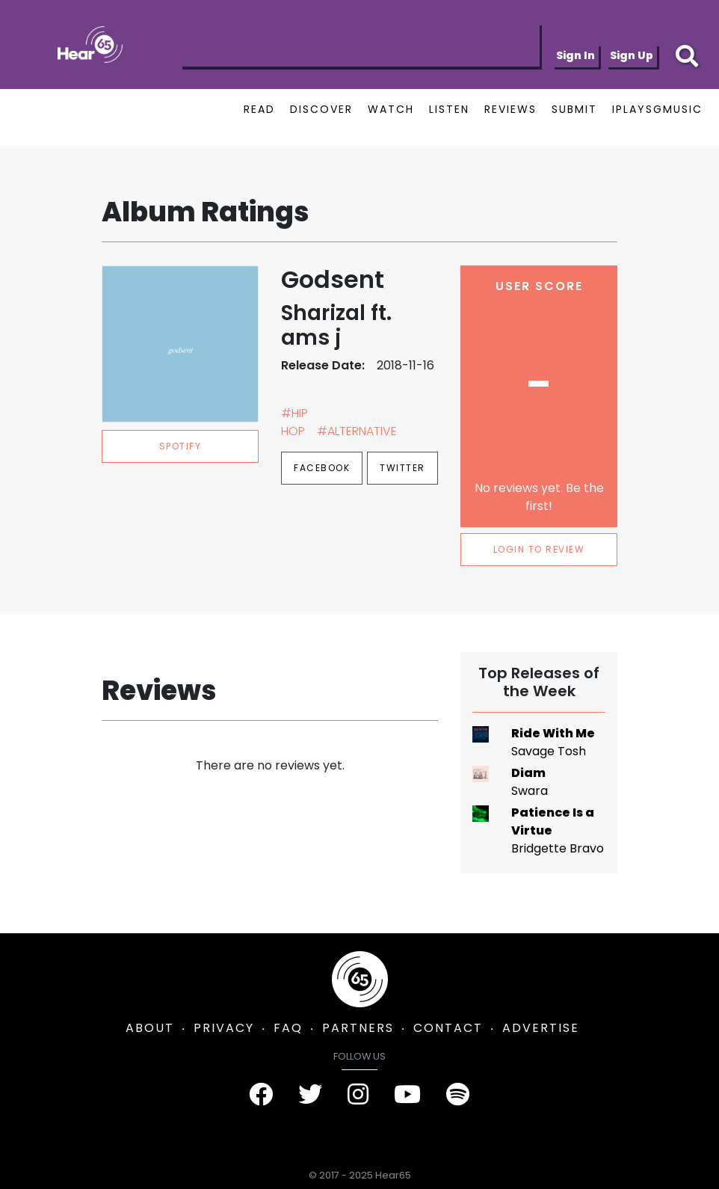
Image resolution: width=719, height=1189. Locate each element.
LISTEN (449, 109)
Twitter (402, 467)
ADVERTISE (540, 1027)
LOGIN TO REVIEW (539, 549)
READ (259, 109)
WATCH (391, 109)
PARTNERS (358, 1027)
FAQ (288, 1027)
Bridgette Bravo (557, 848)
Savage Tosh (548, 751)
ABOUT (150, 1027)
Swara (529, 790)
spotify (180, 446)
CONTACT (448, 1027)
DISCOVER (321, 109)
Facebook (322, 467)
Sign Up (631, 55)
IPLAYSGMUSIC (657, 109)
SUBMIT (574, 109)
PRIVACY (224, 1027)
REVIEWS (510, 109)
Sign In (575, 55)
